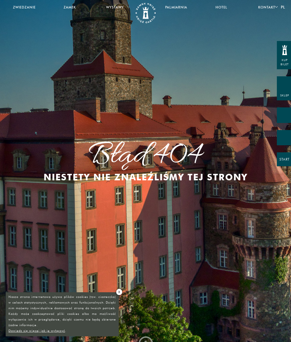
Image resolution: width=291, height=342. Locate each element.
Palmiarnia (176, 7)
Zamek (70, 7)
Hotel (221, 7)
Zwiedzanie (24, 7)
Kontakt (266, 7)
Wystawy (115, 7)
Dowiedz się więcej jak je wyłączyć (36, 331)
